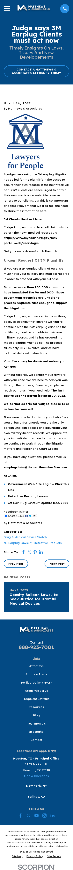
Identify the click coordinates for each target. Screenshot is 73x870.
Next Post (57, 564)
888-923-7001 (36, 647)
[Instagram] (44, 815)
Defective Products (48, 543)
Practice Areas (36, 674)
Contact (36, 740)
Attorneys (36, 666)
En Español (36, 731)
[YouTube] (36, 815)
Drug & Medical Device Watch (25, 537)
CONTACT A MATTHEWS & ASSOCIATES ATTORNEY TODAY (36, 71)
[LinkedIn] (52, 815)
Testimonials (36, 723)
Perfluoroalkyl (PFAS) (36, 682)
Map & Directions (36, 776)
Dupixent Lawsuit (36, 699)
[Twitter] (28, 815)
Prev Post (15, 564)
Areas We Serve (36, 691)
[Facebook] (20, 815)
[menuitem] (17, 856)
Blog (36, 715)
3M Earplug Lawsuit (18, 543)
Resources (36, 707)
